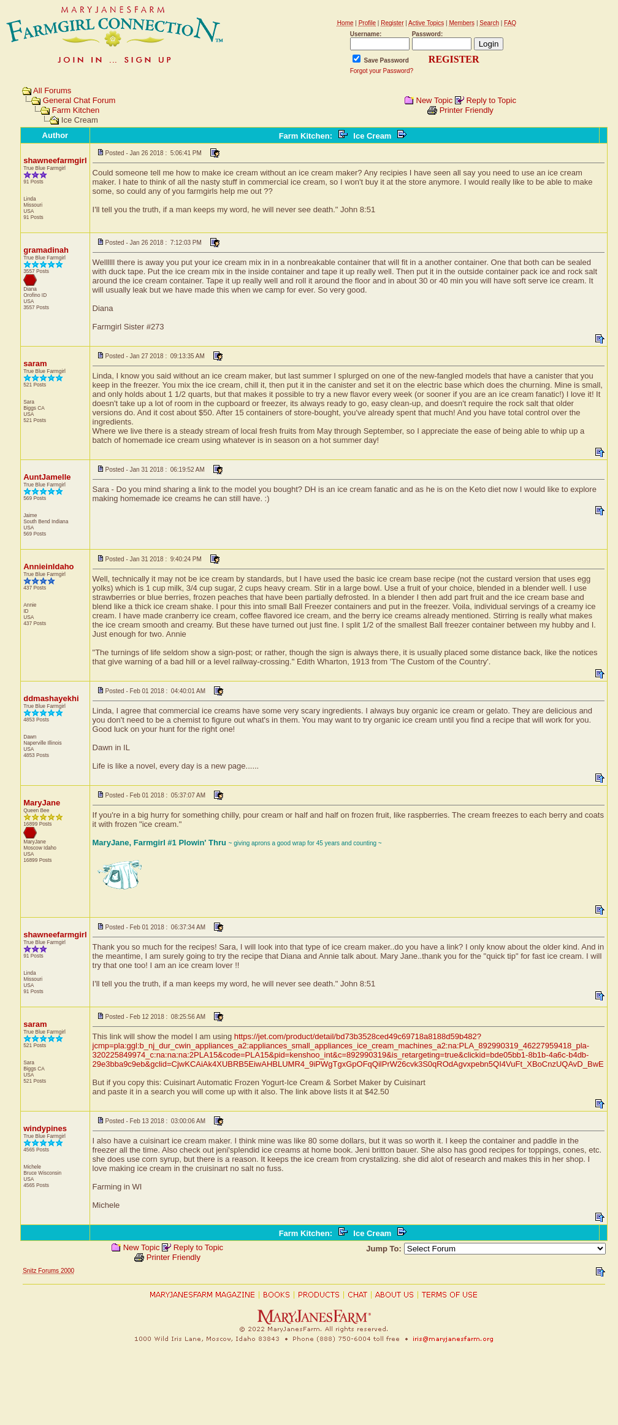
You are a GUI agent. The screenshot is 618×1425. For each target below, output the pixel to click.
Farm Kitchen (75, 110)
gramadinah (46, 250)
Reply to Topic (491, 100)
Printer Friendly (467, 110)
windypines (45, 1128)
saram (35, 363)
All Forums (52, 90)
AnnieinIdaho (48, 566)
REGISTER (454, 59)
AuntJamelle (47, 477)
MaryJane (41, 802)
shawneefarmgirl (54, 160)
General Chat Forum (79, 100)
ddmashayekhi (50, 698)
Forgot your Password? (381, 70)
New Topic (434, 100)
